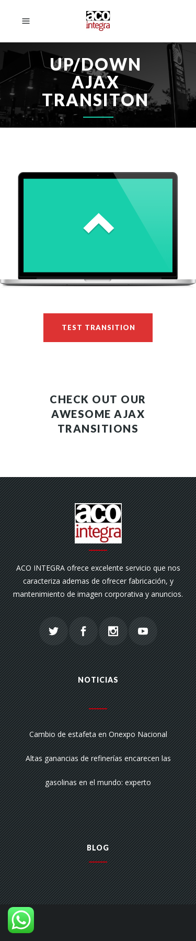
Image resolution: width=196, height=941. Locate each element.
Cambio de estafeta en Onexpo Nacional (98, 734)
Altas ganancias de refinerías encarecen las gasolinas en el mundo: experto (98, 770)
